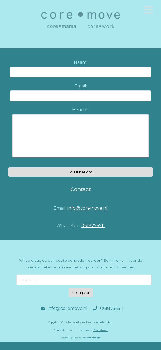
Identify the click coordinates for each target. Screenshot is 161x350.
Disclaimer (100, 338)
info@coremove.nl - (65, 316)
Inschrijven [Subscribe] (81, 300)
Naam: (80, 62)
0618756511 (93, 233)
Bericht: (80, 109)
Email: (80, 86)
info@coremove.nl (87, 216)
